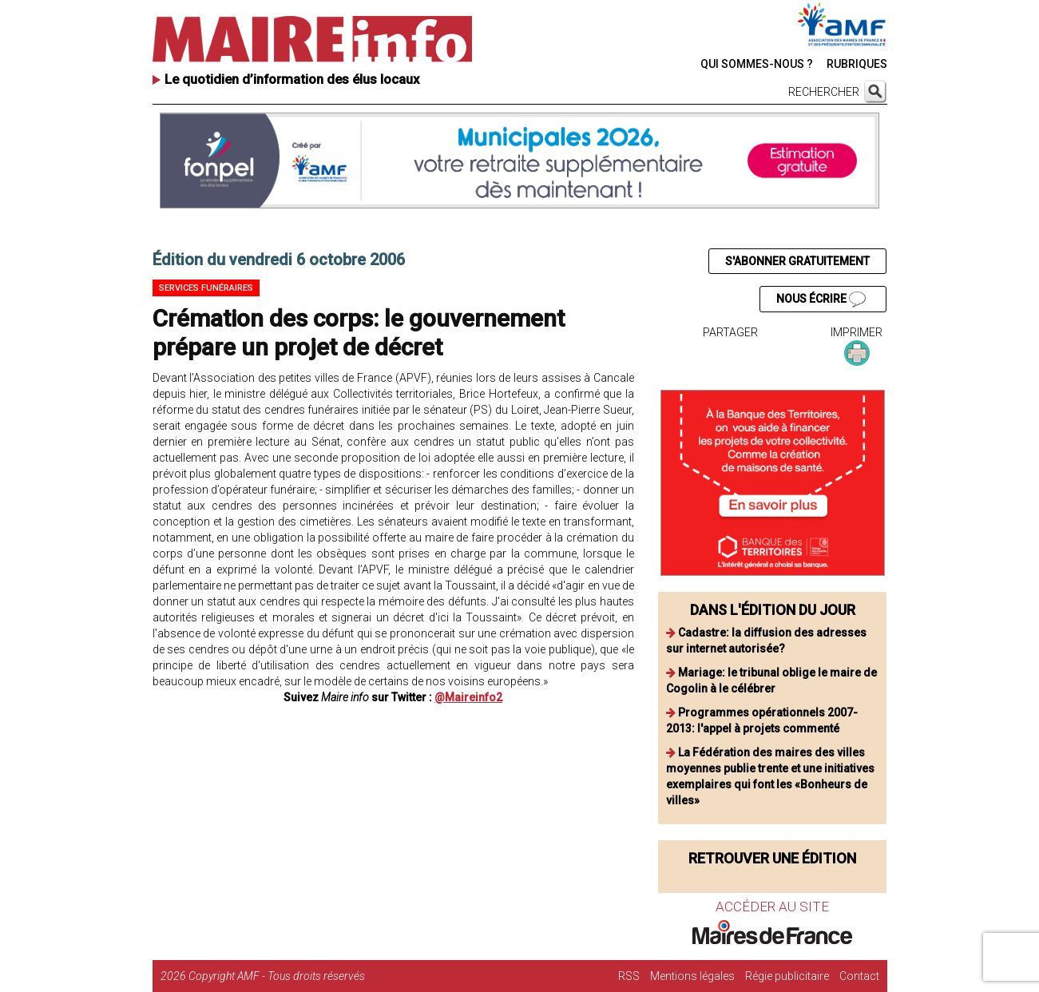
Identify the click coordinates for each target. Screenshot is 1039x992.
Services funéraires (206, 288)
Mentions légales (692, 976)
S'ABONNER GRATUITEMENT (797, 261)
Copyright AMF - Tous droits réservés (276, 976)
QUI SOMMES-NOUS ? (756, 64)
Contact (859, 976)
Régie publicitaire (787, 976)
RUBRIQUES (857, 64)
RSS (629, 976)
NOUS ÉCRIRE (821, 300)
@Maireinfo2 (468, 697)
